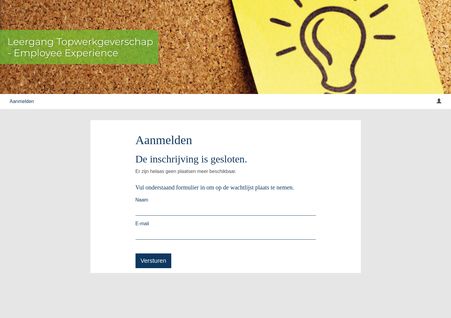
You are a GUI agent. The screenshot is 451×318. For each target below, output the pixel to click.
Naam (142, 199)
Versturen (153, 260)
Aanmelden (22, 101)
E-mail (142, 223)
